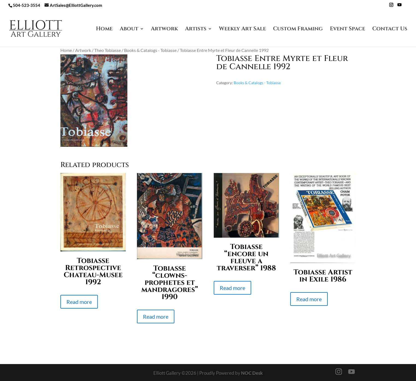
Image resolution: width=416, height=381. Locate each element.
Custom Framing (298, 29)
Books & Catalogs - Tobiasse (150, 50)
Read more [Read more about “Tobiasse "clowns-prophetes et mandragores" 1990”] (155, 316)
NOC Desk (252, 373)
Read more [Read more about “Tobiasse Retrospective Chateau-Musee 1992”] (79, 301)
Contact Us (389, 29)
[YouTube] (399, 6)
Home (104, 29)
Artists (195, 29)
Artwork (164, 29)
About (129, 29)
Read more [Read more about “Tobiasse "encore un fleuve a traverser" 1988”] (232, 288)
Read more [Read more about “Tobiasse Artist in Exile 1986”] (309, 299)
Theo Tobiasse (107, 50)
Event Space (347, 29)
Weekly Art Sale (242, 29)
